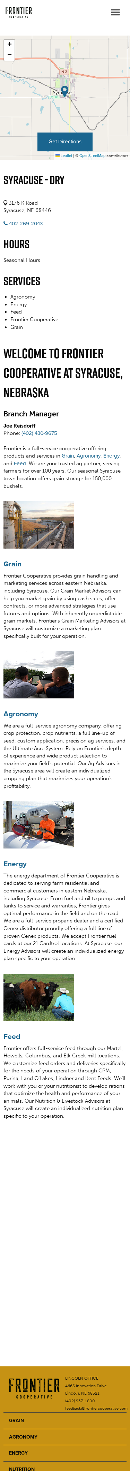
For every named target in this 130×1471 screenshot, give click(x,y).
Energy (111, 456)
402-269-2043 (23, 223)
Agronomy (89, 456)
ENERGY (18, 1453)
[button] (9, 45)
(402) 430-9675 (39, 433)
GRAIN (16, 1421)
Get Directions (65, 141)
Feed (20, 463)
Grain (68, 456)
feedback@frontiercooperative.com (96, 1408)
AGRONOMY (23, 1437)
